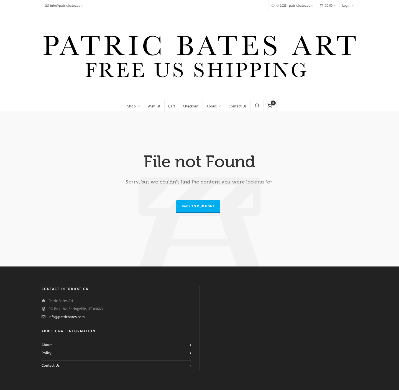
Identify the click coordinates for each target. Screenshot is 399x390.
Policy (47, 353)
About (47, 345)
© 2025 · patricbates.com (292, 5)
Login (348, 5)
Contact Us (51, 365)
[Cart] (327, 6)
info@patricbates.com (64, 5)
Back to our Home (198, 206)
